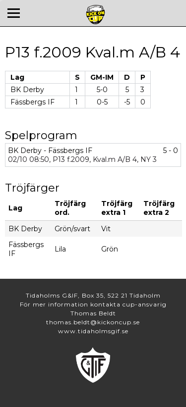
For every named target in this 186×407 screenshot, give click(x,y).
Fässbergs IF (32, 102)
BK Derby (27, 89)
